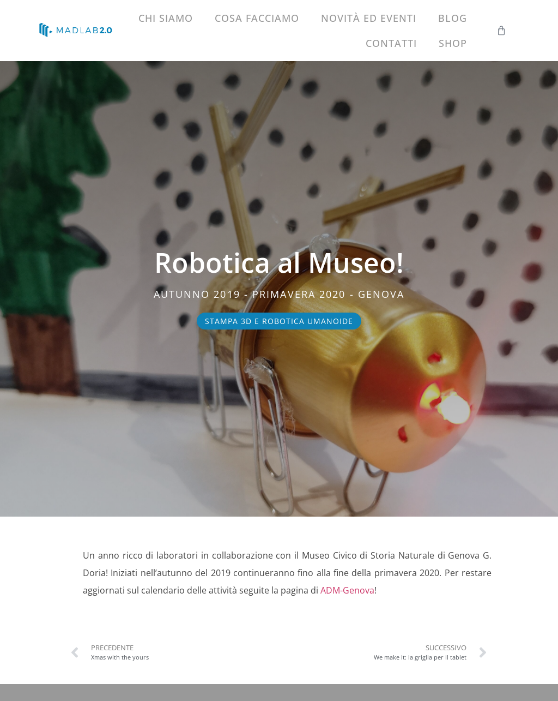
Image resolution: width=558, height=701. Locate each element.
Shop (453, 43)
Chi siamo (165, 18)
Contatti (391, 43)
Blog (452, 18)
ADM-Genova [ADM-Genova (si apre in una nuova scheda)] (347, 590)
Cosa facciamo (257, 18)
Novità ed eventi (368, 18)
